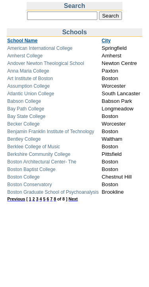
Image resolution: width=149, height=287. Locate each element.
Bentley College (24, 139)
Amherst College (25, 56)
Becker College (23, 124)
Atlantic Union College (30, 93)
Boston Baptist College (31, 169)
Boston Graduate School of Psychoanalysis (53, 192)
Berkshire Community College (38, 154)
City (106, 40)
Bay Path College (25, 109)
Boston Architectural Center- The (41, 162)
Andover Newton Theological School (45, 63)
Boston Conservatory (29, 184)
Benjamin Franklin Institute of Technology (50, 131)
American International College (39, 48)
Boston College (23, 177)
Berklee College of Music (33, 146)
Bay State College (26, 116)
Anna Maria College (28, 71)
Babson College (24, 101)
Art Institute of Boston (30, 78)
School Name (22, 40)
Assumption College (28, 86)
